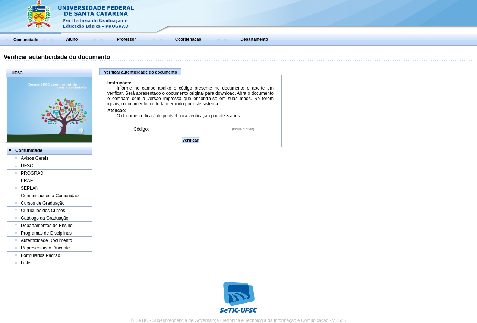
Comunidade (25, 39)
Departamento (254, 39)
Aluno (72, 39)
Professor (126, 39)
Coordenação (188, 39)
